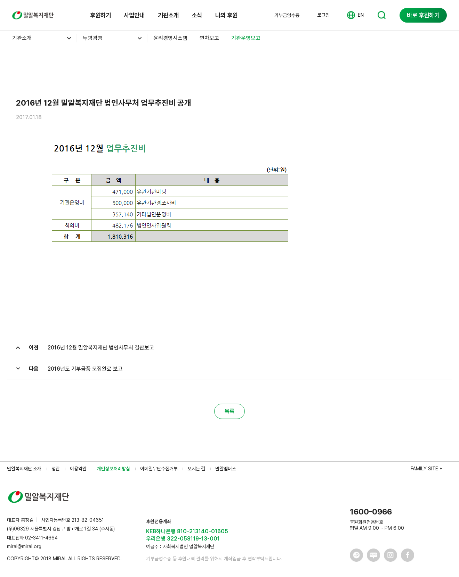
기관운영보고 (245, 38)
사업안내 (134, 15)
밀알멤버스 (225, 468)
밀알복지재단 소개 (24, 468)
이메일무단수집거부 (159, 468)
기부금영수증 (286, 15)
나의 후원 (226, 15)
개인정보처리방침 (113, 468)
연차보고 (209, 38)
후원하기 (100, 15)
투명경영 (92, 38)
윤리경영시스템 (170, 38)
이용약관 (78, 468)
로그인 (323, 15)
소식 (197, 15)
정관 (55, 468)
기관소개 (168, 15)
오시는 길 (196, 468)
